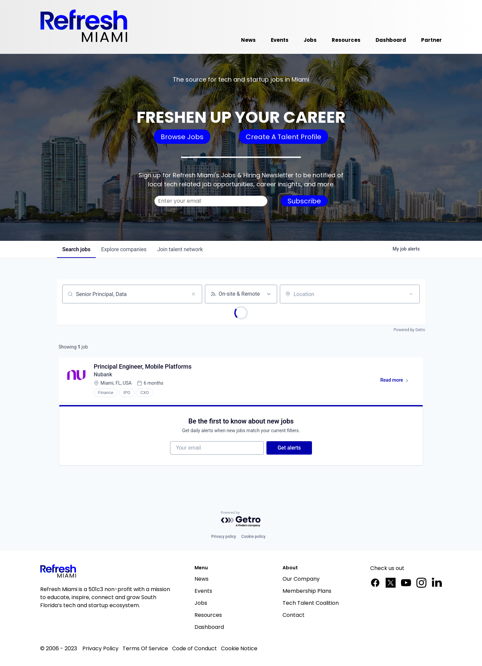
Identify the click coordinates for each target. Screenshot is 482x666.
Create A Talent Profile (283, 136)
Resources (208, 615)
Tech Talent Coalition (311, 603)
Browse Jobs (182, 136)
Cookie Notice (239, 648)
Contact (294, 615)
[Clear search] (193, 294)
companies (123, 249)
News (201, 579)
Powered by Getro (409, 329)
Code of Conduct (194, 648)
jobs (76, 249)
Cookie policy (253, 536)
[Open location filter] (411, 294)
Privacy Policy (100, 648)
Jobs (200, 603)
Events (203, 591)
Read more (397, 381)
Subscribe (304, 201)
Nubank (103, 374)
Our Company (301, 579)
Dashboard (209, 627)
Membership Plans (307, 591)
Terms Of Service (145, 648)
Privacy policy (223, 536)
